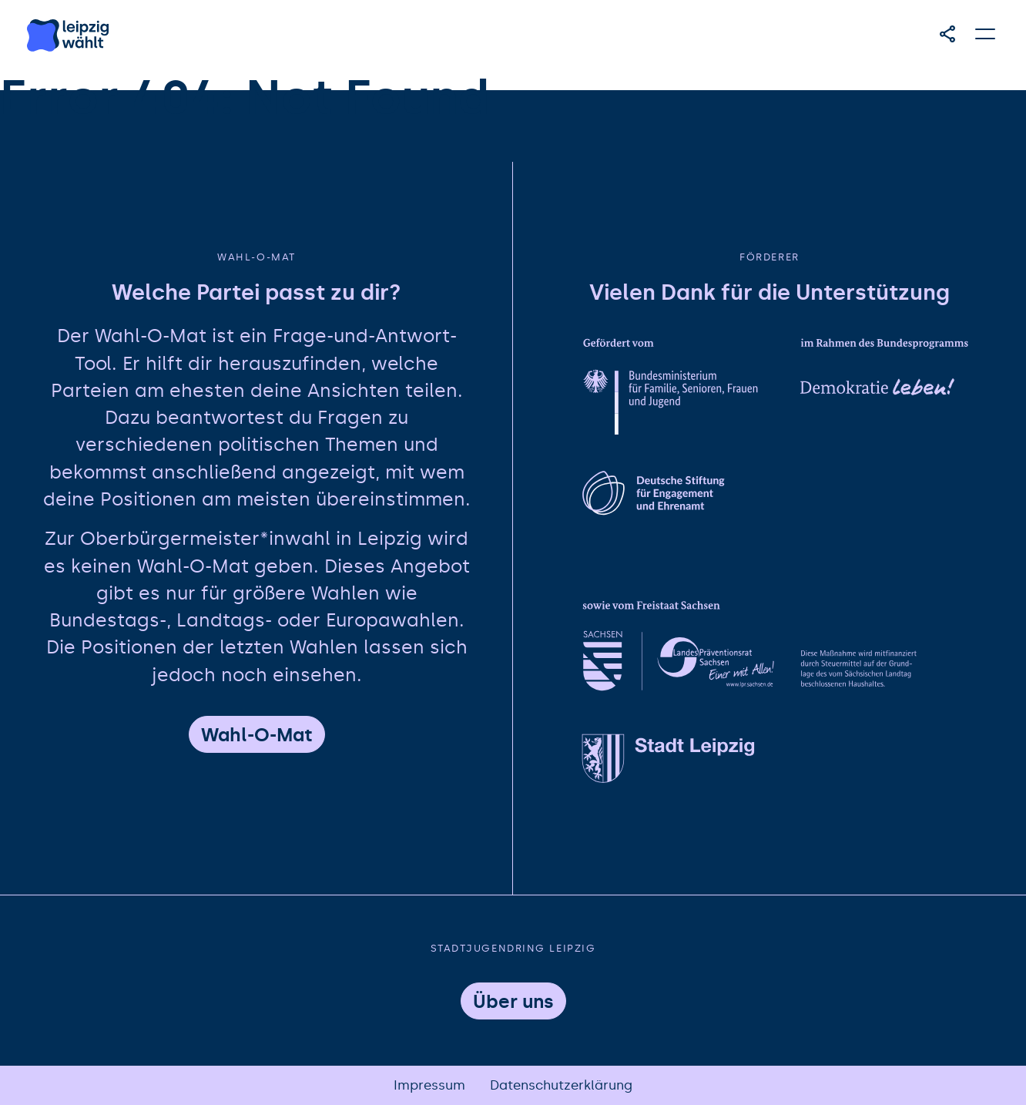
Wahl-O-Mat (257, 735)
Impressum (429, 1085)
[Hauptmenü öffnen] (986, 34)
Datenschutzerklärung (561, 1085)
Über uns (513, 1002)
